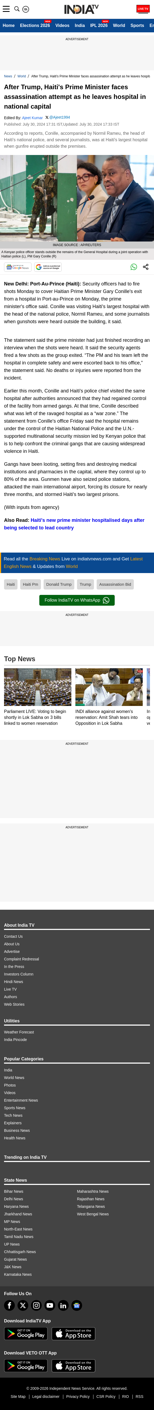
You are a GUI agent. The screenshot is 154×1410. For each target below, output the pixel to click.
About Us (12, 944)
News (8, 76)
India (80, 25)
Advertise (12, 951)
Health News (14, 1138)
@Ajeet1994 (59, 117)
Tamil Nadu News (18, 1237)
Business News (17, 1130)
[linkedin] (63, 1305)
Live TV (10, 989)
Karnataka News (18, 1274)
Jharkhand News (18, 1214)
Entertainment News (21, 1100)
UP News (12, 1244)
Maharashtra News (93, 1191)
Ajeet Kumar (32, 118)
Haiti (11, 584)
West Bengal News (93, 1214)
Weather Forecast (19, 1032)
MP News (12, 1221)
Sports (137, 25)
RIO (125, 1396)
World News (14, 1077)
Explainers (13, 1123)
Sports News (14, 1108)
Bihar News (13, 1191)
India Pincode (15, 1039)
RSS (140, 1396)
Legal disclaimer (46, 1396)
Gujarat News (15, 1259)
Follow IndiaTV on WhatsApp (77, 600)
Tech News (13, 1115)
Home (9, 25)
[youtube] (49, 1305)
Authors (10, 997)
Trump (85, 584)
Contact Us (13, 936)
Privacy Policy (78, 1396)
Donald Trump (59, 584)
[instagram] (36, 1305)
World (119, 25)
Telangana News (91, 1206)
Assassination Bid (115, 584)
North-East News (18, 1229)
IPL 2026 (99, 25)
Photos (10, 1085)
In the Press (14, 966)
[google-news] (76, 1305)
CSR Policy (106, 1396)
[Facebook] (9, 1305)
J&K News (13, 1267)
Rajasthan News (90, 1199)
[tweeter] (23, 1305)
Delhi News (13, 1199)
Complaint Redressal (21, 959)
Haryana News (16, 1206)
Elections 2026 (35, 25)
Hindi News (13, 982)
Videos (62, 25)
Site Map (17, 1396)
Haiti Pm (30, 584)
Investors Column (18, 974)
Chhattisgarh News (20, 1252)
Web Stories (14, 1004)
